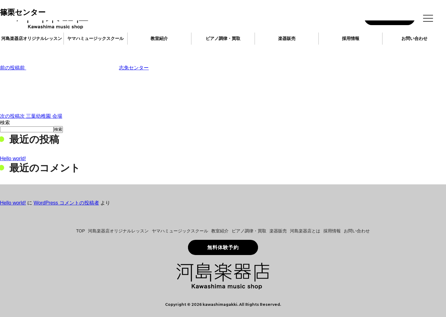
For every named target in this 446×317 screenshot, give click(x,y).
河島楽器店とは (305, 230)
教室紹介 (159, 38)
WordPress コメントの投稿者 (66, 202)
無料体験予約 (223, 247)
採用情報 (350, 38)
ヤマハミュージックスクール (95, 38)
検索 (5, 122)
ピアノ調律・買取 (223, 38)
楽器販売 (286, 38)
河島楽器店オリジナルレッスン (31, 38)
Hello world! (13, 158)
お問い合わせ (414, 38)
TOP (80, 230)
